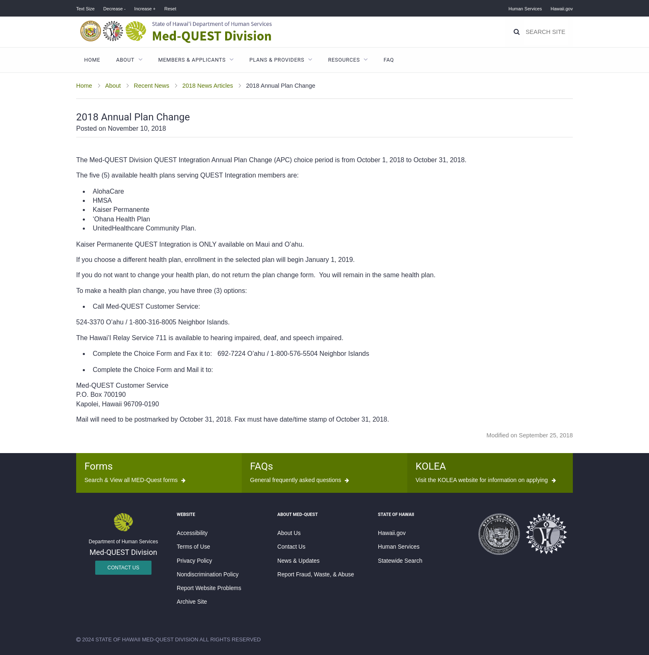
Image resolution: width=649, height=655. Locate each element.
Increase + (145, 8)
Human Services (525, 8)
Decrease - (114, 8)
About (125, 60)
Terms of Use (193, 547)
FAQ (389, 60)
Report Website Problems (209, 588)
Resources (344, 60)
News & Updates (298, 561)
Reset (170, 8)
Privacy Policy (194, 561)
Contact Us (123, 568)
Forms (98, 466)
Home (92, 60)
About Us (288, 533)
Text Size (85, 8)
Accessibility (192, 533)
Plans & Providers (277, 60)
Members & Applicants (192, 60)
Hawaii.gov (561, 8)
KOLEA (431, 466)
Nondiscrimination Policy (207, 574)
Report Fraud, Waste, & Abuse (315, 574)
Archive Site (192, 602)
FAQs (261, 466)
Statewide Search (400, 561)
